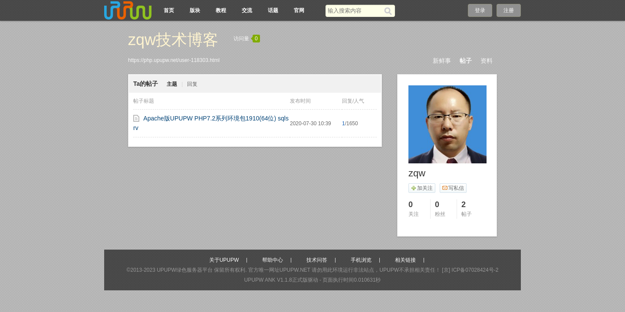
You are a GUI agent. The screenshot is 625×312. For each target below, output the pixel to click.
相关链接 (405, 260)
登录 (480, 10)
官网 (299, 10)
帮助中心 (272, 260)
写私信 (453, 188)
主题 (172, 84)
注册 (508, 10)
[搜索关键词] (355, 10)
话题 (273, 10)
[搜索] (389, 11)
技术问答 (316, 260)
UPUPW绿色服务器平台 (185, 270)
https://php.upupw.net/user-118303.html (174, 60)
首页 (169, 10)
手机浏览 (361, 260)
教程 (221, 10)
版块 (195, 10)
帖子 (466, 60)
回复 (192, 84)
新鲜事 (442, 60)
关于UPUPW (224, 260)
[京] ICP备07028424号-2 (470, 270)
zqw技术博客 (173, 40)
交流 (247, 10)
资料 (486, 60)
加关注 (422, 188)
